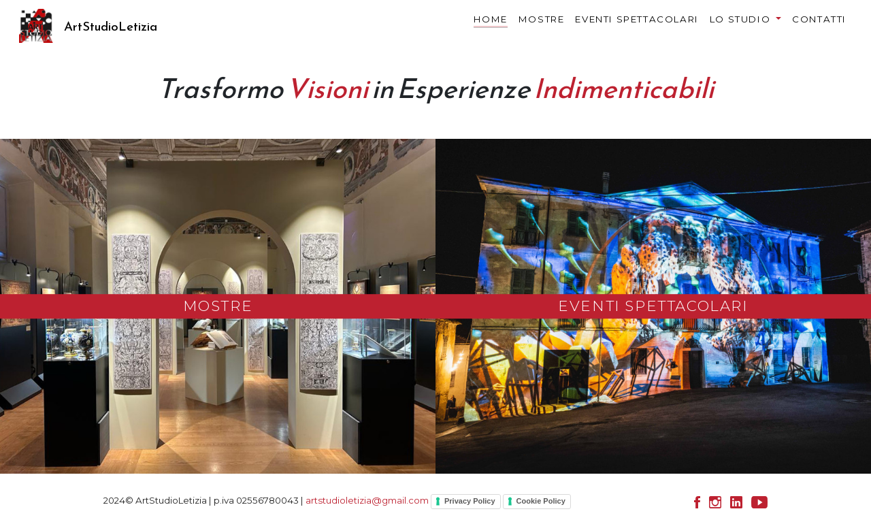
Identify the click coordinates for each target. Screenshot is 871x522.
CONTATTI (819, 19)
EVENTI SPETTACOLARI (636, 19)
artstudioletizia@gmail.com (367, 500)
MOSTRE (542, 19)
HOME (490, 21)
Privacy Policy (469, 501)
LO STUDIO (742, 19)
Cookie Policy (540, 501)
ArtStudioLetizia (110, 25)
